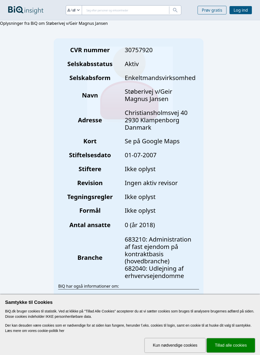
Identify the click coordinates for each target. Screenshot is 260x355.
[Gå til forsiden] (25, 10)
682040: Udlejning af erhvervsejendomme (154, 272)
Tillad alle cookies (231, 345)
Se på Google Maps (152, 141)
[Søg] (123, 10)
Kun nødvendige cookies (175, 345)
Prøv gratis (212, 10)
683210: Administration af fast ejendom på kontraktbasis (158, 246)
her (61, 331)
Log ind (241, 10)
